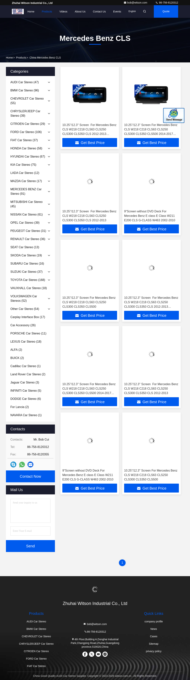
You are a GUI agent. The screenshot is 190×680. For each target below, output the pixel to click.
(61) (26, 214)
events (116, 11)
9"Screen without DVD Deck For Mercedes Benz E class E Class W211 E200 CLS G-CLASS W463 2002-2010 (149, 216)
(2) (16, 349)
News (153, 628)
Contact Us (98, 11)
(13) (24, 247)
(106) (26, 132)
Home (29, 11)
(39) (25, 113)
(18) (28, 288)
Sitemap (153, 643)
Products (46, 11)
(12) (24, 172)
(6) (25, 398)
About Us (79, 11)
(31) (28, 230)
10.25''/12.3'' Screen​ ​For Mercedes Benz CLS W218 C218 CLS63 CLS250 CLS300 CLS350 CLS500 (89, 302)
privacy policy (153, 651)
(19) (26, 255)
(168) (27, 279)
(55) (27, 101)
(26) (23, 325)
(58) (26, 148)
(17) (26, 181)
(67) (27, 156)
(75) (23, 164)
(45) (26, 204)
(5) (25, 390)
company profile (154, 621)
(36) (27, 239)
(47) (24, 82)
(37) (24, 140)
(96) (24, 90)
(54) (24, 308)
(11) (28, 333)
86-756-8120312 (166, 2)
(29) (27, 123)
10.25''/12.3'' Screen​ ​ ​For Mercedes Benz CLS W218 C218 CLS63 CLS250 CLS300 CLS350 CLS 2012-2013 (89, 216)
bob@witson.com (136, 2)
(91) (26, 191)
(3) (24, 382)
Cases (153, 636)
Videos (62, 11)
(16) (27, 263)
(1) (25, 366)
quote (165, 11)
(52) (23, 298)
